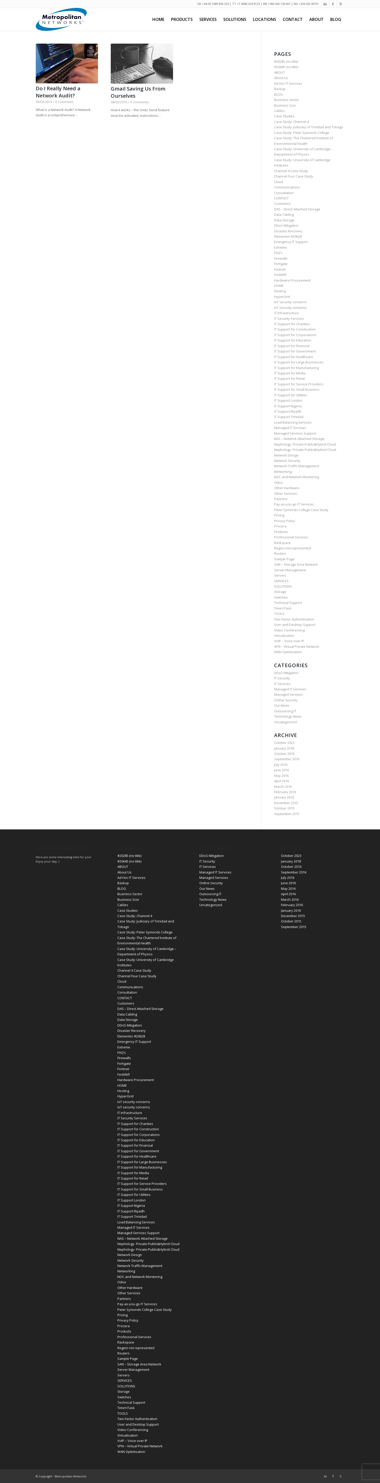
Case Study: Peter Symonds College (301, 132)
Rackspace (282, 542)
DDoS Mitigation (286, 225)
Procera (280, 526)
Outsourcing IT (285, 711)
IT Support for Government (295, 351)
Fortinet (280, 269)
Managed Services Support (295, 433)
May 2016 (281, 775)
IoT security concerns (290, 302)
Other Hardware (286, 488)
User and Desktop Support (294, 624)
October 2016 (284, 753)
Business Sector (286, 99)
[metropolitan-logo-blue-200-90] (61, 19)
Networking (283, 471)
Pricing (279, 515)
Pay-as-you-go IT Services (294, 504)
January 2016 (284, 797)
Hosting (280, 291)
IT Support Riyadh (287, 411)
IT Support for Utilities (290, 395)
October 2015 (284, 808)
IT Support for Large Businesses (299, 362)
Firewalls (281, 258)
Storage (280, 591)
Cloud (278, 182)
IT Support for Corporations (295, 335)
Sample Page (284, 559)
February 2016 (285, 792)
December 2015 (286, 803)
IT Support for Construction (295, 329)
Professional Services (291, 537)
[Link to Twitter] (341, 4)
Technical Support (288, 602)
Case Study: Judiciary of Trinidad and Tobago (308, 127)
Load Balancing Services (293, 422)
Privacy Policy (284, 520)
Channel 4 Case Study (291, 171)
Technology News (287, 716)
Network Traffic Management (296, 466)
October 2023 (284, 742)
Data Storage (284, 220)
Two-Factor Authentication (294, 619)
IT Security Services (289, 318)
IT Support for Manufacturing (296, 367)
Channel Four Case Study (293, 176)
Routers (280, 553)
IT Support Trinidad (288, 416)
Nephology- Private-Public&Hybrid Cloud (305, 444)
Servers (280, 575)
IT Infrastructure (286, 313)
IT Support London (288, 400)
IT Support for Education (292, 340)
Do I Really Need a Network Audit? (58, 92)
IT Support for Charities (292, 324)
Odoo (278, 482)
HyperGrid (282, 296)
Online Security (286, 700)
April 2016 (281, 781)
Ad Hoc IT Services (288, 83)
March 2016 (283, 786)
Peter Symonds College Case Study (301, 510)
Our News (281, 705)
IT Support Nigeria (288, 406)
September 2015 (286, 814)
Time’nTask (282, 608)
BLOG (278, 94)
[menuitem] (158, 19)
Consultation (284, 193)
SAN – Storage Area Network (296, 564)
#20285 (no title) (286, 61)
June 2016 (281, 770)
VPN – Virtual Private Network (296, 646)
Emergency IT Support (291, 241)
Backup (280, 88)
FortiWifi (280, 274)
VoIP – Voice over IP (289, 641)
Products (281, 531)
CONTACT (281, 198)
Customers (282, 203)
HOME (279, 285)
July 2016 (280, 764)
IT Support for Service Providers (298, 384)
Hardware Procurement (292, 280)
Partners (281, 499)
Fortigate (281, 263)
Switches (281, 597)
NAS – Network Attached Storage (299, 438)
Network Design (286, 455)
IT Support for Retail (289, 378)
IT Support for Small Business (297, 389)
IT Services (282, 683)
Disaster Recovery (288, 231)
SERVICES (281, 581)
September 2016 (286, 759)
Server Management (290, 570)
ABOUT (279, 72)
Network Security (287, 460)
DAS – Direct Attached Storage (297, 209)
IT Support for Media (290, 373)
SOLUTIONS (283, 586)
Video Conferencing (289, 630)
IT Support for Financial (292, 346)
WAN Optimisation (288, 652)
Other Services (285, 493)
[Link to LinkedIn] (325, 4)
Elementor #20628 (288, 236)
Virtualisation (284, 635)
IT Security (282, 678)
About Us (281, 77)
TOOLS (279, 613)
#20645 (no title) (286, 67)
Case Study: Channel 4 (291, 121)
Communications (287, 187)
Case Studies (284, 116)
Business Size (285, 105)
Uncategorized (285, 722)
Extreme (280, 247)
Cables (279, 110)
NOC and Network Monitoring (296, 477)
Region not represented (292, 548)
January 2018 (284, 748)
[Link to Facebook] (333, 4)
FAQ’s (278, 252)
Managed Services (288, 694)
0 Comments (64, 102)
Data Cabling (284, 214)
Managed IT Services (290, 427)
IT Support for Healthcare (293, 356)
